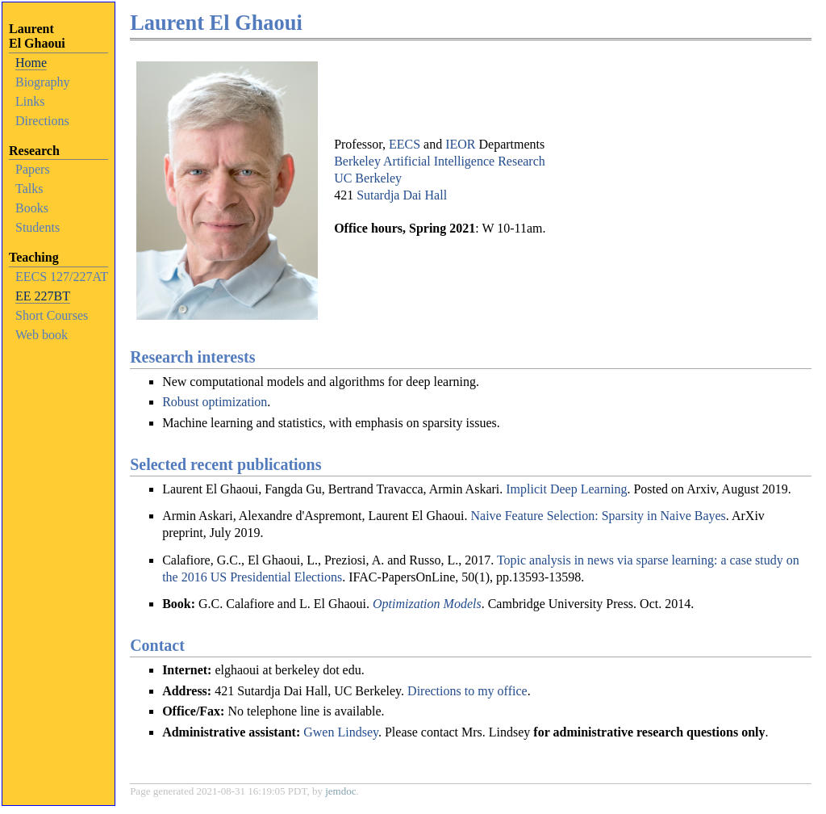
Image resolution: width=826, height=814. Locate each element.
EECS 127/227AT (61, 276)
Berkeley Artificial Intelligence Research (439, 161)
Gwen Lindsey (340, 732)
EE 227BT (42, 296)
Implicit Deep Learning (566, 489)
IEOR (460, 144)
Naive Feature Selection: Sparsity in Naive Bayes (597, 515)
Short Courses (51, 315)
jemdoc (340, 791)
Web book (41, 335)
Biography (42, 82)
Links (29, 101)
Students (37, 227)
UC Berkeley (368, 178)
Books (31, 208)
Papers (32, 169)
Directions (42, 121)
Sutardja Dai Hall (402, 195)
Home (31, 62)
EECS (404, 144)
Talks (29, 188)
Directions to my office (467, 691)
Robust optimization (214, 402)
